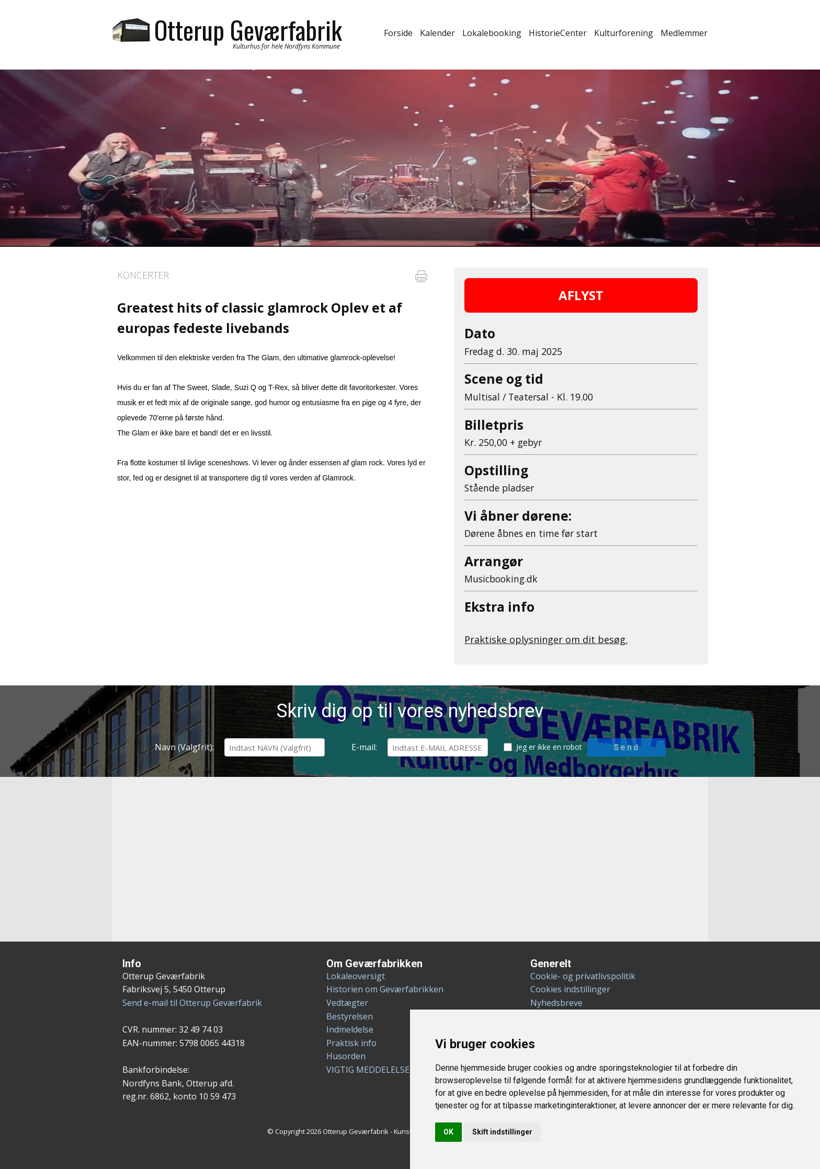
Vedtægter (347, 1002)
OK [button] (448, 1132)
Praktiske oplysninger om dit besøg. (546, 639)
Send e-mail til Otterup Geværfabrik (192, 1002)
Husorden (346, 1056)
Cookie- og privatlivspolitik (582, 976)
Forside (398, 33)
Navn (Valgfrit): (184, 747)
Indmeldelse (349, 1029)
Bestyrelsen (349, 1016)
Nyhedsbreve (556, 1002)
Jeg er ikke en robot (549, 747)
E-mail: (364, 747)
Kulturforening (623, 33)
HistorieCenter (558, 33)
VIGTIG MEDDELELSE (367, 1069)
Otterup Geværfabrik (248, 29)
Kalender (437, 33)
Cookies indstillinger (570, 989)
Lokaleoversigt (355, 976)
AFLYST (581, 295)
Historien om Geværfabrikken (384, 989)
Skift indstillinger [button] (502, 1132)
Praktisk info (351, 1043)
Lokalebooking (491, 33)
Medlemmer (684, 33)
